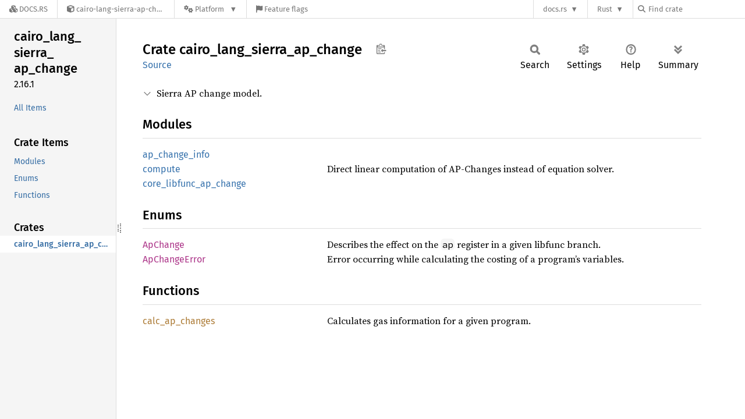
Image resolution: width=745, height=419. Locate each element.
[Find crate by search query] (696, 9)
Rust (604, 9)
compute (161, 169)
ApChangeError (174, 259)
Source (157, 64)
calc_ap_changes (179, 320)
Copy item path (381, 49)
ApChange (164, 244)
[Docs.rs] (28, 9)
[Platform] (210, 9)
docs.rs (555, 9)
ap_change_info (176, 154)
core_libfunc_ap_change (194, 183)
